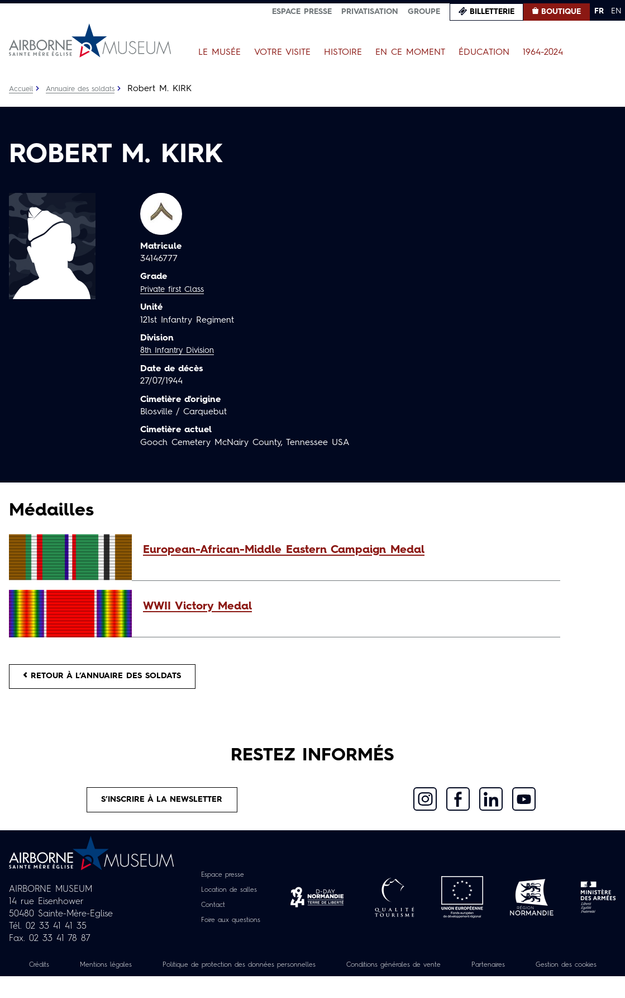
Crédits (54, 974)
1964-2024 (543, 52)
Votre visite (282, 52)
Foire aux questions (230, 929)
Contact (209, 914)
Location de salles (228, 899)
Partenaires (563, 974)
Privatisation (369, 12)
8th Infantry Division (181, 350)
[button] (346, 550)
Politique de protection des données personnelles (280, 974)
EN (616, 11)
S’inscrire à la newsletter (162, 806)
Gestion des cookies (313, 986)
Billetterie (492, 12)
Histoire (343, 52)
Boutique (561, 12)
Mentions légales (128, 974)
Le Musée (219, 52)
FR (599, 11)
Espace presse (302, 12)
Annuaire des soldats (87, 89)
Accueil (22, 89)
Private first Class (176, 289)
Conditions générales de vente (456, 974)
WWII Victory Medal (197, 606)
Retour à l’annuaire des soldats (112, 678)
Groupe (424, 12)
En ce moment (410, 52)
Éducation (484, 52)
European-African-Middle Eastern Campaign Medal (283, 550)
